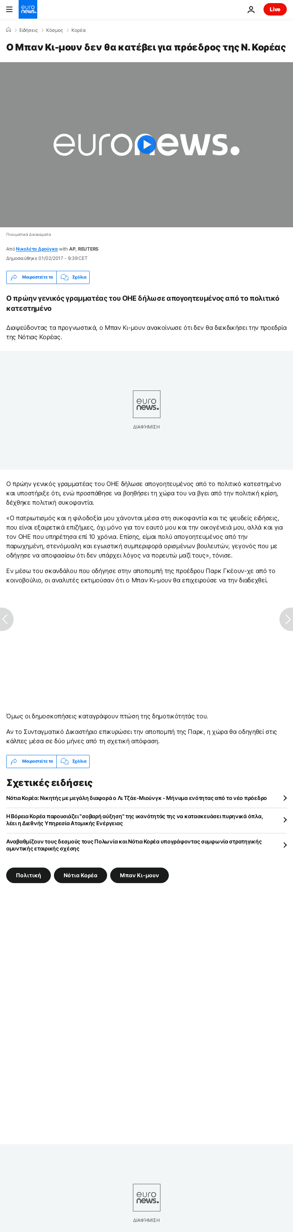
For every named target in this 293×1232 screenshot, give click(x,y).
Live (275, 9)
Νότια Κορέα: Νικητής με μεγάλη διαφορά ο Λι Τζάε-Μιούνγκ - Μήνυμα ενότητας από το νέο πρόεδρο (136, 798)
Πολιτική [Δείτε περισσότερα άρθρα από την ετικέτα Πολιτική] (28, 874)
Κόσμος (54, 30)
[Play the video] (146, 144)
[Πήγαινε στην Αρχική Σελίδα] (28, 9)
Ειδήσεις (28, 30)
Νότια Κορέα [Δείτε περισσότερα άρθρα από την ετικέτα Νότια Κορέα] (80, 874)
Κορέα (78, 30)
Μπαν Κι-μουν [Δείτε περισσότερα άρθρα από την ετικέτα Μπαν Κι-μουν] (139, 874)
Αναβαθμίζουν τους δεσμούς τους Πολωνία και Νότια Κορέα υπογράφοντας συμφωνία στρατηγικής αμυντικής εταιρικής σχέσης (134, 845)
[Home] (8, 30)
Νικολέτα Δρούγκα (37, 249)
